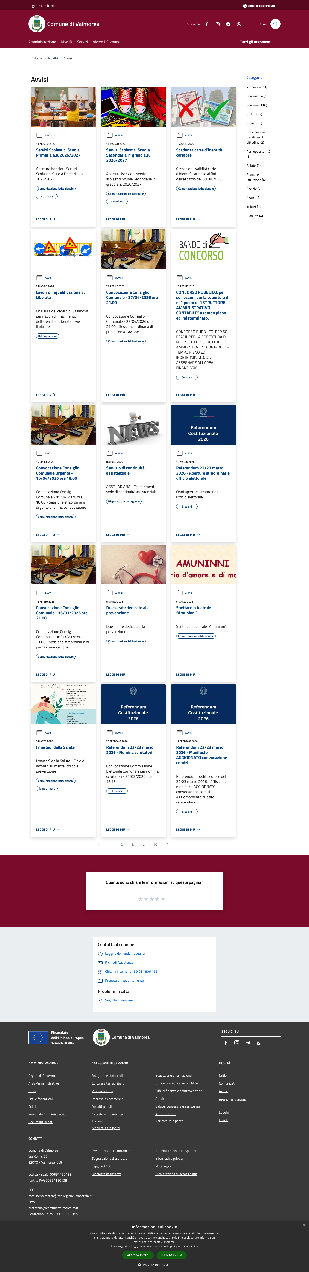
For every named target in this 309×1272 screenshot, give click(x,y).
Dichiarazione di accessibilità (176, 1173)
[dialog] (154, 1246)
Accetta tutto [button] (138, 1255)
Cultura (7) (254, 114)
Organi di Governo (41, 1075)
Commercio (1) (257, 96)
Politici (33, 1106)
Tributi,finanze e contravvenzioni (179, 1090)
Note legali (163, 1166)
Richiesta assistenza (106, 1173)
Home (37, 58)
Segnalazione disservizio (109, 1158)
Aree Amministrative (43, 1083)
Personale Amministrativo (47, 1114)
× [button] (304, 1225)
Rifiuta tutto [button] (172, 1255)
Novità (53, 58)
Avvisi (44, 135)
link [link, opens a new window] (196, 1246)
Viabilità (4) (255, 215)
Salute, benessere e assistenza (177, 1106)
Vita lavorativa (102, 1091)
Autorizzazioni (165, 1114)
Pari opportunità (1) (258, 154)
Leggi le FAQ (101, 1166)
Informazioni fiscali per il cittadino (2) (256, 137)
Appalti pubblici (103, 1106)
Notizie (224, 1075)
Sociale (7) (254, 188)
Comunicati (227, 1083)
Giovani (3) (254, 123)
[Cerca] (275, 24)
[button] (154, 1265)
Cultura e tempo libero (108, 1083)
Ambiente (162, 1098)
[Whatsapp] (237, 24)
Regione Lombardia (42, 5)
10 (155, 844)
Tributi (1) (254, 206)
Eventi (223, 1120)
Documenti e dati (40, 1121)
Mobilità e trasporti (106, 1127)
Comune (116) (257, 105)
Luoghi (224, 1112)
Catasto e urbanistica (107, 1114)
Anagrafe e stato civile (108, 1075)
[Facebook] (205, 24)
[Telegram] (226, 24)
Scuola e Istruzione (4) (256, 177)
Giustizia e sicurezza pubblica (176, 1083)
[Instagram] (216, 24)
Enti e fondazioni (40, 1098)
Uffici (32, 1091)
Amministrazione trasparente (176, 1150)
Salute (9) (254, 165)
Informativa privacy (169, 1158)
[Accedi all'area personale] (259, 6)
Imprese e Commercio (107, 1098)
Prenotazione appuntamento (112, 1150)
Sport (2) (253, 197)
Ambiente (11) (257, 87)
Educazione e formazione (173, 1075)
